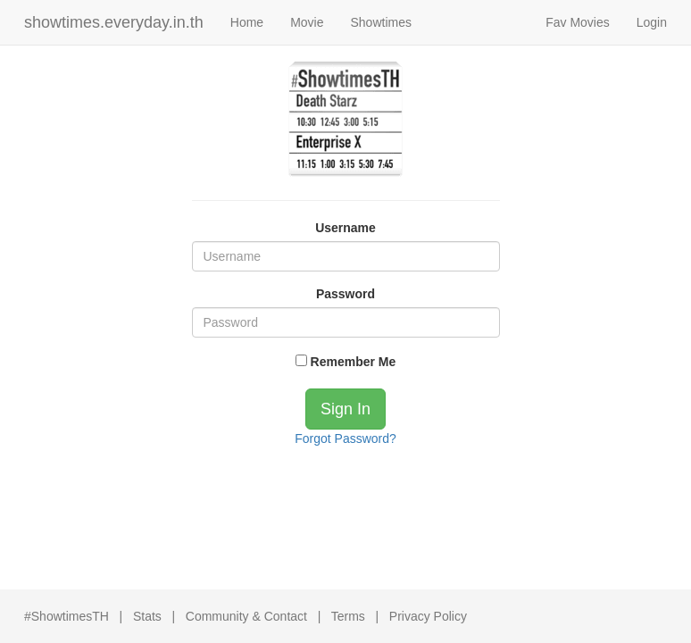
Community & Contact (246, 616)
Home (246, 22)
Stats (147, 616)
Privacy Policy (428, 616)
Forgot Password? (345, 438)
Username (345, 228)
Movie (306, 22)
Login (652, 22)
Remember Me (346, 362)
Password (345, 294)
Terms (348, 616)
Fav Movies (577, 22)
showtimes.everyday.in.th (114, 22)
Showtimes (380, 22)
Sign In (345, 409)
